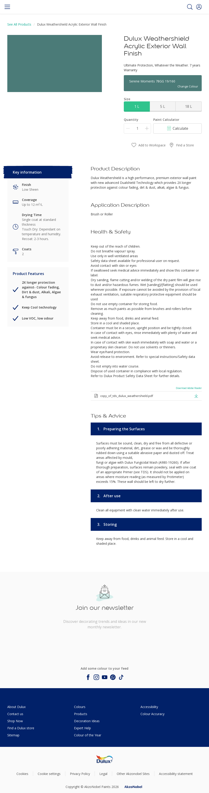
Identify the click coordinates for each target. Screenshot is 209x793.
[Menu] (7, 7)
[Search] (190, 7)
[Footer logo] (104, 759)
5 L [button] (162, 106)
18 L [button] (188, 106)
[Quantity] (137, 128)
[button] (199, 7)
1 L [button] (136, 106)
